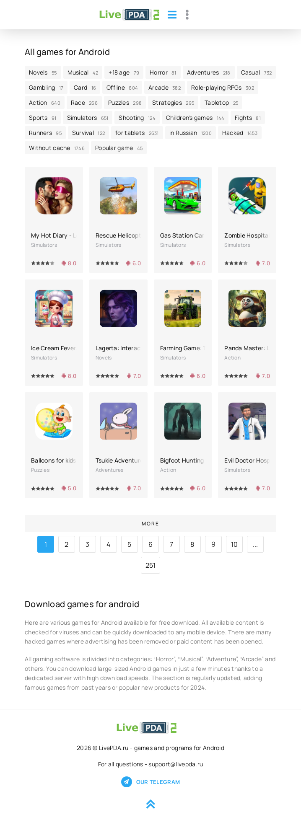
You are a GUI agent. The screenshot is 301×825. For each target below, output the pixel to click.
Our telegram (150, 781)
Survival (88, 133)
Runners (45, 133)
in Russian (190, 133)
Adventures (209, 72)
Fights (248, 118)
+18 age (124, 72)
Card (85, 87)
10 (234, 544)
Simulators (88, 118)
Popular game (119, 148)
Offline (122, 87)
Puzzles (125, 102)
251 (150, 565)
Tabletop (221, 102)
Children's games (195, 118)
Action (44, 102)
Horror (163, 72)
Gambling (46, 87)
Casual (256, 72)
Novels (43, 72)
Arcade (164, 87)
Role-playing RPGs (222, 87)
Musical (83, 72)
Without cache (57, 148)
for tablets (137, 133)
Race (84, 102)
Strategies (173, 102)
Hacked (239, 133)
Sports (43, 118)
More (150, 523)
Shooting (137, 118)
